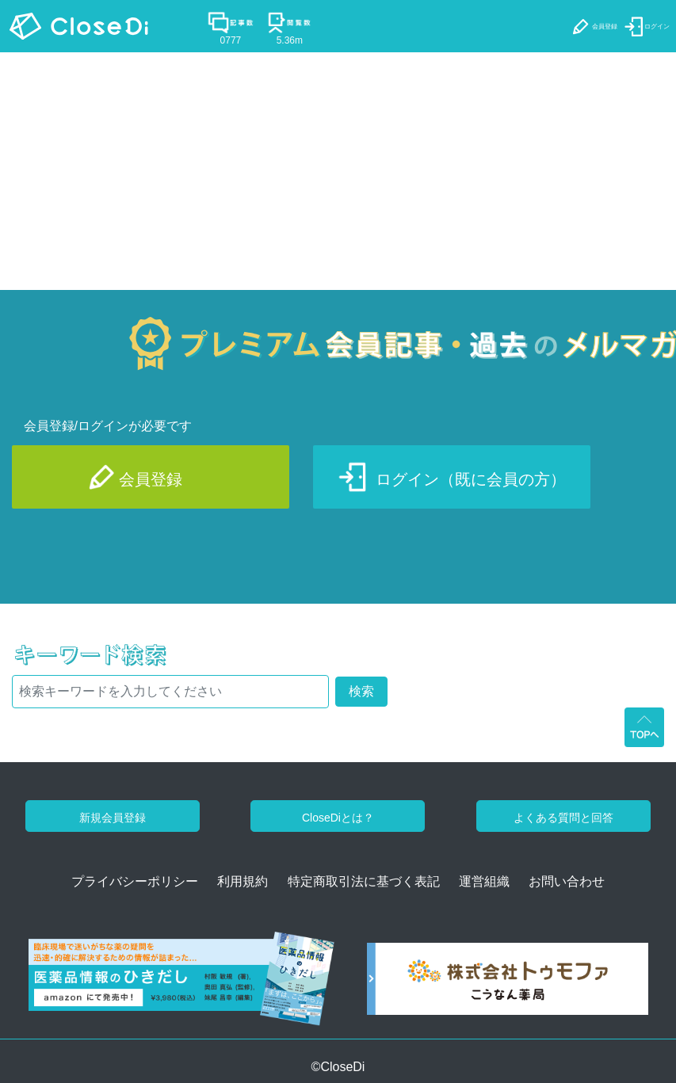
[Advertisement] (338, 171)
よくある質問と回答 (563, 817)
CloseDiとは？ (338, 817)
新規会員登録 (112, 817)
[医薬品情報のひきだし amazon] (181, 984)
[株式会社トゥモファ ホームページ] (507, 984)
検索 (361, 691)
